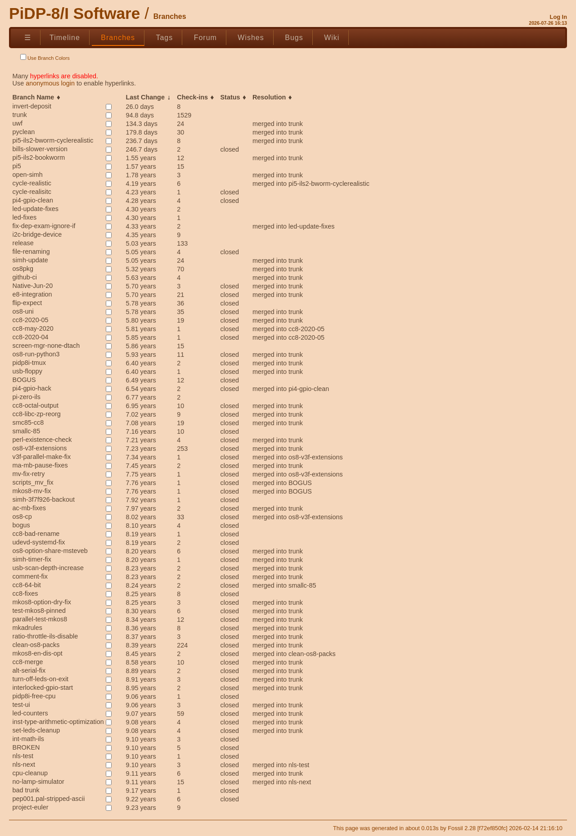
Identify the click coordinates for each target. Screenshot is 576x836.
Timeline (65, 37)
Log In (558, 16)
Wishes (251, 37)
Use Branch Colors (45, 57)
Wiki (331, 37)
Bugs (294, 37)
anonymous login (50, 83)
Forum (205, 37)
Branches (118, 37)
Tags (164, 37)
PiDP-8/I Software (74, 13)
